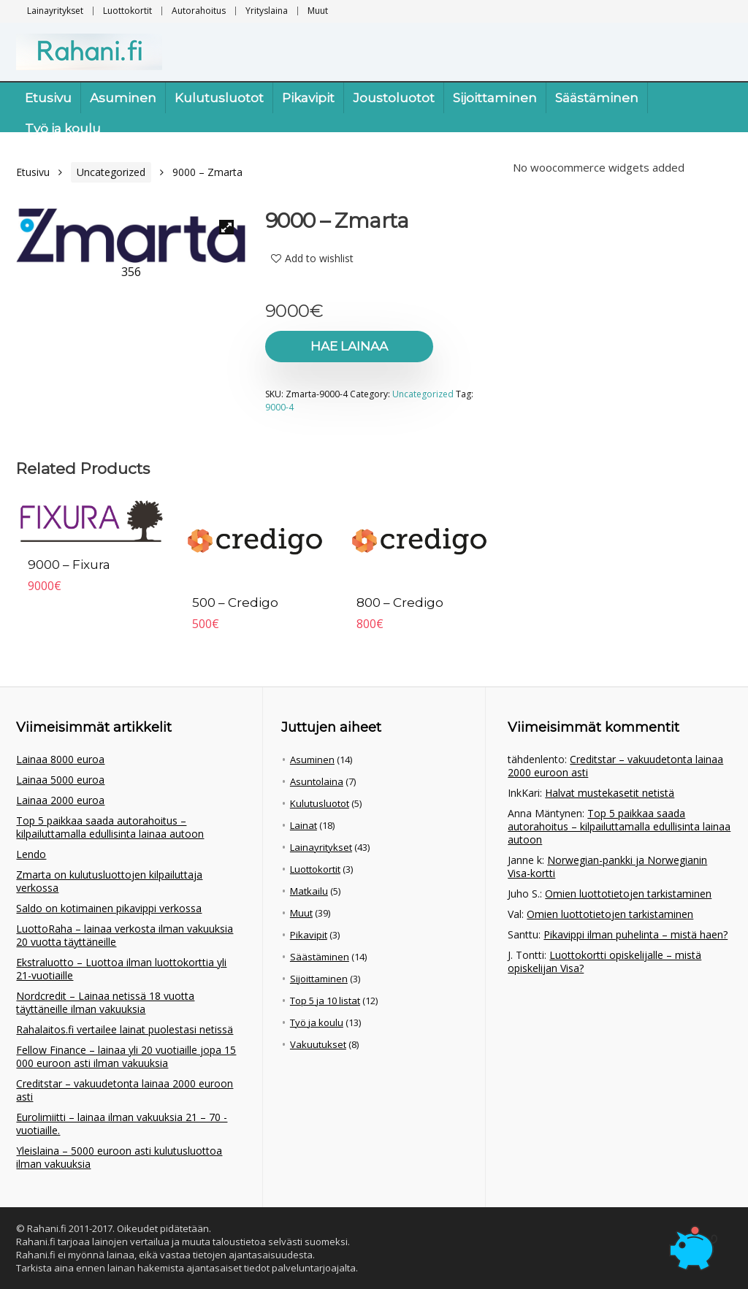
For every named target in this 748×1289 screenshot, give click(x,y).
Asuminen (123, 98)
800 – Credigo (399, 602)
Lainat (303, 825)
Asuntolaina (316, 781)
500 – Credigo (235, 602)
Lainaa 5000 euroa (60, 780)
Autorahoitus (199, 10)
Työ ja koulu (63, 128)
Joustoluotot (394, 98)
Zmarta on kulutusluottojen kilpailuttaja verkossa (109, 881)
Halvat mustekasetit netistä (609, 793)
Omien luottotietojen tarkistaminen (628, 893)
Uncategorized (111, 172)
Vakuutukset (318, 1044)
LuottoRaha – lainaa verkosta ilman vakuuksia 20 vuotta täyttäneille (124, 935)
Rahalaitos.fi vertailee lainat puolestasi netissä (124, 1029)
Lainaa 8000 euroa (60, 759)
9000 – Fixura (69, 564)
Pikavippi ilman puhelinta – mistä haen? (635, 934)
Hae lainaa (349, 346)
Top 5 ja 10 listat (325, 1000)
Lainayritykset (55, 10)
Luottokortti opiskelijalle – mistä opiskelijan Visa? (604, 961)
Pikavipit (308, 98)
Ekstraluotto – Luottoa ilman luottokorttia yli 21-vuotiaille (121, 968)
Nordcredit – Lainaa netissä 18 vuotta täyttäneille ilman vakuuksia (105, 1002)
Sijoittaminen (495, 98)
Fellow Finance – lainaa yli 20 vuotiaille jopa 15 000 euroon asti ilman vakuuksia (126, 1056)
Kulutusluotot (219, 98)
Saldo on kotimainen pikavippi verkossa (109, 908)
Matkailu (309, 891)
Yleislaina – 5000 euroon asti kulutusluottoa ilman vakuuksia (119, 1157)
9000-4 (279, 407)
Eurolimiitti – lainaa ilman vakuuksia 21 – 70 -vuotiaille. (121, 1123)
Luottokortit (127, 10)
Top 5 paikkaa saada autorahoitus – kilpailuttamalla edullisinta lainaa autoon (110, 827)
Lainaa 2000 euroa (60, 800)
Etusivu (48, 98)
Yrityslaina (266, 10)
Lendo (31, 854)
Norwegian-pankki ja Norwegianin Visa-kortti (607, 866)
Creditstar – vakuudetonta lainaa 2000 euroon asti (124, 1090)
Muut (318, 10)
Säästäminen (596, 98)
